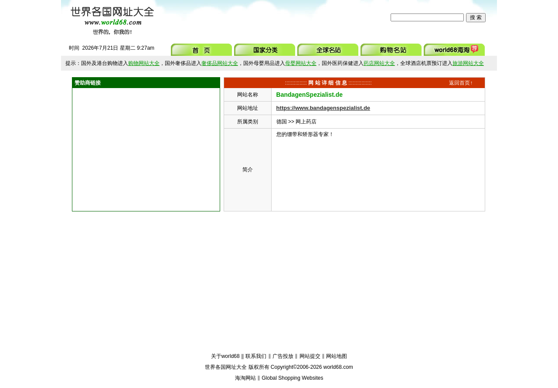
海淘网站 (245, 378)
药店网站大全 (379, 63)
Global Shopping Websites (292, 378)
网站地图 (336, 356)
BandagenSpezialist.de (309, 94)
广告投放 (282, 356)
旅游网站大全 (468, 63)
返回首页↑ (461, 83)
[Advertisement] (274, 17)
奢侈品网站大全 (219, 63)
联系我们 (255, 356)
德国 (281, 122)
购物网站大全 (144, 63)
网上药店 (306, 122)
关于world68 (225, 356)
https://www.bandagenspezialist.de (323, 108)
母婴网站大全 (300, 63)
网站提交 (309, 356)
